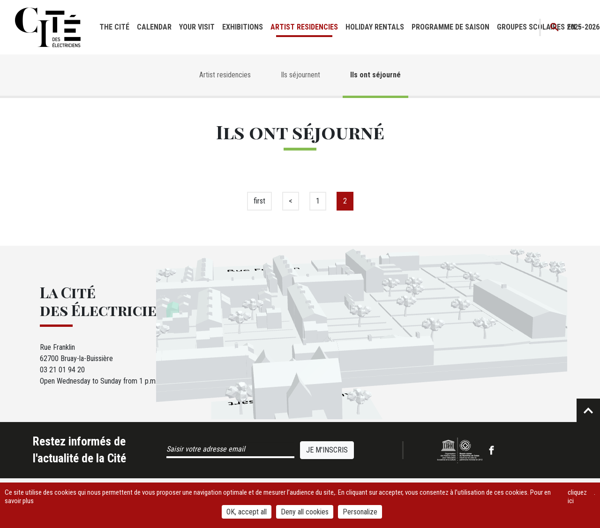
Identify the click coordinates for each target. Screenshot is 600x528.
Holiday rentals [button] (374, 27)
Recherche (554, 27)
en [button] (571, 27)
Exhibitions (242, 27)
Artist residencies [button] (304, 27)
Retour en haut (588, 410)
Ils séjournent (300, 74)
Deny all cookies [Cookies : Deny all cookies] (305, 511)
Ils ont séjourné (375, 74)
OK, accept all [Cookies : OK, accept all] (246, 511)
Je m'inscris (327, 449)
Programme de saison (450, 27)
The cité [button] (114, 27)
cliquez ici (577, 496)
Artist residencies (225, 74)
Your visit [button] (197, 27)
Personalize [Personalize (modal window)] (360, 511)
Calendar (154, 27)
